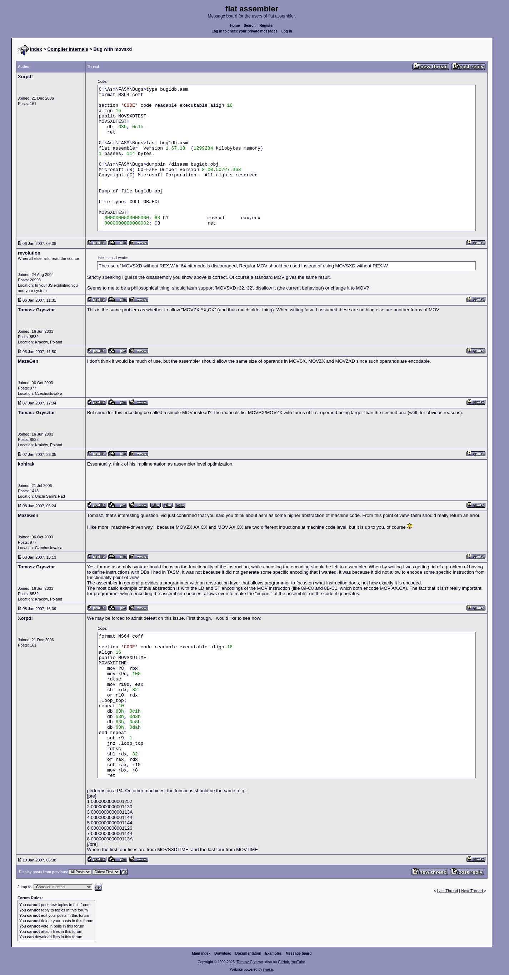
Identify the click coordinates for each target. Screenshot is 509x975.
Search (249, 25)
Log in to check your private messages (244, 31)
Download (222, 953)
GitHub (283, 962)
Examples (273, 953)
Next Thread (472, 891)
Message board (299, 953)
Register (266, 25)
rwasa (268, 969)
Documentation (248, 953)
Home (235, 25)
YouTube (298, 962)
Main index (201, 953)
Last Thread (447, 891)
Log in (286, 31)
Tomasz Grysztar (249, 962)
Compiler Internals (68, 49)
